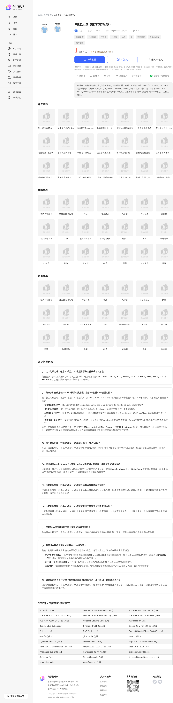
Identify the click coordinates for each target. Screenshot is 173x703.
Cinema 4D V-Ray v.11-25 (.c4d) (143, 626)
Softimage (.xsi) (46, 657)
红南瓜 (46, 263)
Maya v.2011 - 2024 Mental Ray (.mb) (56, 647)
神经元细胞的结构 (125, 128)
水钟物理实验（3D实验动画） (71, 177)
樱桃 (145, 239)
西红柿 (164, 214)
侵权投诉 (121, 76)
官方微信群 (136, 76)
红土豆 (164, 324)
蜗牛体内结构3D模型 (67, 128)
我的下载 (14, 83)
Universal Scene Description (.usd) (144, 657)
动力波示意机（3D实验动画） (130, 177)
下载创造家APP (15, 696)
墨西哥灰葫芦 (86, 239)
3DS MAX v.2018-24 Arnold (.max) (98, 610)
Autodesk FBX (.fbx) (137, 621)
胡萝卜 (125, 239)
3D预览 (122, 59)
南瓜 (105, 263)
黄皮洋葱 (105, 214)
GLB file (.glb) (46, 636)
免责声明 (104, 695)
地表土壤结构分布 (105, 177)
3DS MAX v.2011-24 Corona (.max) (144, 610)
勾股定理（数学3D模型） (49, 153)
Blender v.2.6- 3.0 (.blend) (51, 626)
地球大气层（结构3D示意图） (149, 177)
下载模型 (90, 59)
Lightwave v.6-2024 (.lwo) (51, 641)
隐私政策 (104, 686)
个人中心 (14, 48)
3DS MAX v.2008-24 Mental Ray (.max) (100, 615)
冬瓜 (105, 300)
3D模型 (60, 603)
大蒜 (86, 214)
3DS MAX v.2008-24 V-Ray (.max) (54, 621)
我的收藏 (14, 66)
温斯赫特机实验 (144, 128)
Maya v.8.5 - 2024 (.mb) (139, 647)
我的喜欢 (14, 71)
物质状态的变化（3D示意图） (71, 153)
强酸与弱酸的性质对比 (146, 153)
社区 (12, 34)
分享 (107, 76)
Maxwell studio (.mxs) (92, 641)
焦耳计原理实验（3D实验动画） (131, 153)
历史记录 (14, 60)
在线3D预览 (77, 566)
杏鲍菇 (86, 263)
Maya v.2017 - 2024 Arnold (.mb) (143, 641)
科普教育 (48, 15)
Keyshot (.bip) (135, 636)
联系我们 (14, 97)
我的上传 (14, 54)
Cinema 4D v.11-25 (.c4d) (94, 626)
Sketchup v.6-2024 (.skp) (139, 652)
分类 (12, 23)
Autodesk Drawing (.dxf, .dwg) (96, 621)
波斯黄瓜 (144, 263)
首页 (12, 17)
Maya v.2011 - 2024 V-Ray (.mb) (97, 647)
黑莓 (125, 263)
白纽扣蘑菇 (105, 239)
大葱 (66, 239)
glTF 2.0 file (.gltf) (90, 636)
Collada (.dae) (46, 631)
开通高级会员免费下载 (101, 52)
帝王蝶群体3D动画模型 (48, 128)
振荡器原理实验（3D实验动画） (111, 153)
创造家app (87, 555)
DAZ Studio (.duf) (90, 631)
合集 (12, 29)
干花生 (144, 324)
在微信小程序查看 (159, 76)
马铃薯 (125, 214)
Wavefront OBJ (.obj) (92, 662)
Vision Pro (55, 689)
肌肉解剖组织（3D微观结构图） (111, 128)
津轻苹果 (144, 214)
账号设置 (14, 92)
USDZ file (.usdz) (47, 662)
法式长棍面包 (46, 214)
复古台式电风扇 (66, 214)
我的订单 (14, 77)
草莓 (164, 263)
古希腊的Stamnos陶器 (87, 128)
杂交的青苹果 (46, 239)
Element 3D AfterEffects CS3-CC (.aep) (146, 631)
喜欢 (94, 76)
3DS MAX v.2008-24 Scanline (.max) (145, 615)
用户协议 (104, 682)
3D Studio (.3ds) (47, 610)
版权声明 (104, 690)
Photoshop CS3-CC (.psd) (51, 652)
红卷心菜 (164, 239)
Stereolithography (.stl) (93, 657)
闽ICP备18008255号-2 (65, 697)
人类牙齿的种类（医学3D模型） (91, 177)
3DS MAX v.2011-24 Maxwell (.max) (55, 615)
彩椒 (66, 263)
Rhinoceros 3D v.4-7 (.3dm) (95, 652)
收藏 (80, 76)
